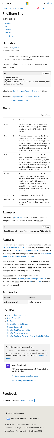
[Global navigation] (2, 3)
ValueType (25, 91)
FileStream (18, 217)
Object (15, 91)
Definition (8, 23)
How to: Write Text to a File (13, 247)
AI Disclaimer (9, 424)
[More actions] (49, 8)
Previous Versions (23, 424)
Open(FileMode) (13, 318)
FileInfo (39, 281)
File (30, 281)
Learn (5, 8)
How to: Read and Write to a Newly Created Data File (28, 336)
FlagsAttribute (17, 96)
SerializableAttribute (31, 96)
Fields (7, 26)
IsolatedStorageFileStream (35, 278)
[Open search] (44, 3)
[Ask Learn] (38, 8)
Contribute (8, 427)
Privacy (17, 427)
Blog (33, 424)
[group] (27, 81)
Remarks (8, 32)
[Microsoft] (27, 3)
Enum (34, 91)
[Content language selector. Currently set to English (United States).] (15, 413)
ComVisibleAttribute (20, 100)
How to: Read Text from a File (26, 250)
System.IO (15, 48)
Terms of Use (9, 431)
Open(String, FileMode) (16, 315)
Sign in (49, 3)
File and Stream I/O (14, 327)
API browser (19, 8)
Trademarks (20, 431)
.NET (10, 8)
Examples (8, 29)
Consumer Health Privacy (33, 427)
